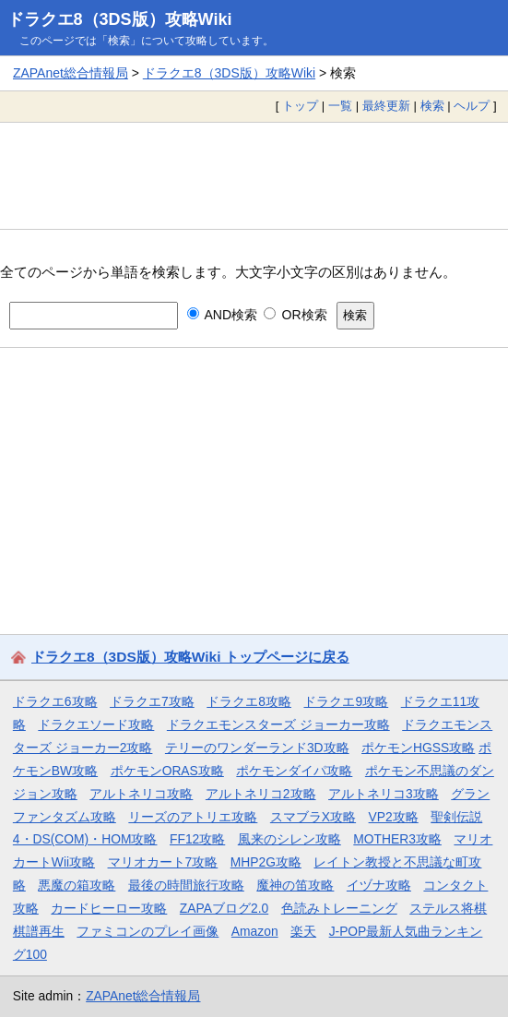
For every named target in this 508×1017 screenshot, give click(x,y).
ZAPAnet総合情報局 (70, 73)
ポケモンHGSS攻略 (418, 747)
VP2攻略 (394, 816)
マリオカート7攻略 (163, 862)
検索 (432, 106)
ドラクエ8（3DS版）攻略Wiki (119, 19)
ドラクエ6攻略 (55, 701)
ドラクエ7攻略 (152, 701)
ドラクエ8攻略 (249, 701)
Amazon (254, 931)
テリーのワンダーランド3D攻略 (257, 747)
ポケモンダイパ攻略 (294, 770)
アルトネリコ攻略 (141, 793)
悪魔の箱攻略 (76, 885)
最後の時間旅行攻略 (186, 885)
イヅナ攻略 (379, 885)
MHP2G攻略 (265, 862)
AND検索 (222, 314)
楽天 (303, 931)
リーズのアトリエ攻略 (192, 816)
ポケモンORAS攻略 (167, 770)
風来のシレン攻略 (289, 839)
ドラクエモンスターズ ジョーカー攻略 (278, 724)
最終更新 (386, 106)
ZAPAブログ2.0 (224, 908)
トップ (300, 106)
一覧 (340, 106)
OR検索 (295, 314)
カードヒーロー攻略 (109, 908)
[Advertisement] (254, 175)
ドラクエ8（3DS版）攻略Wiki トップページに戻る (190, 656)
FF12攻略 (197, 839)
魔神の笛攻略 (295, 885)
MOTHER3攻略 (397, 839)
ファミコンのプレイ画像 (148, 931)
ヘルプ (472, 106)
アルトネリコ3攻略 (383, 793)
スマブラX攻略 (313, 816)
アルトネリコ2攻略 (261, 793)
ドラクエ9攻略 (345, 701)
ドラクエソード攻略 (96, 724)
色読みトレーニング (339, 908)
